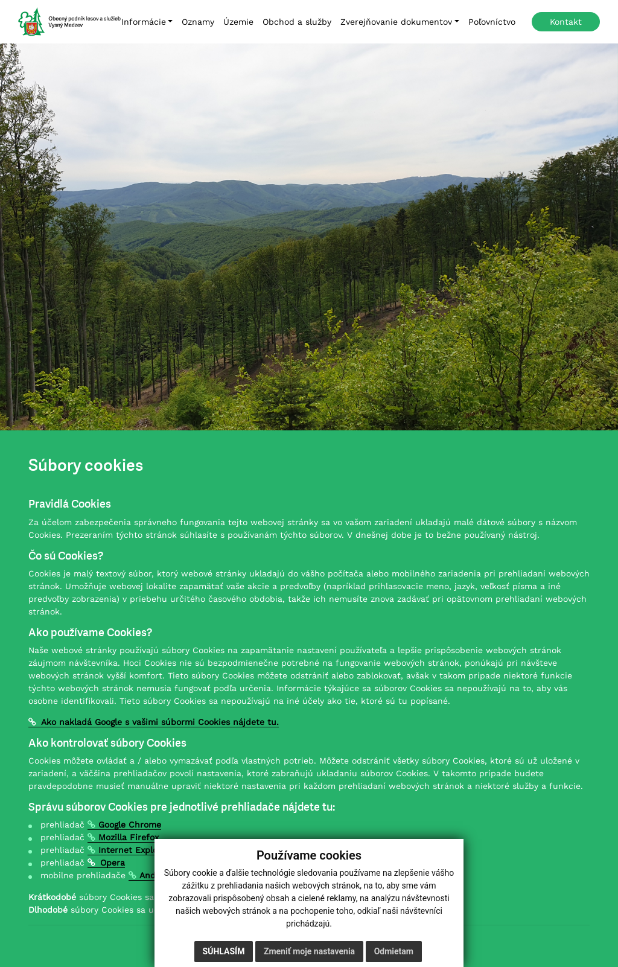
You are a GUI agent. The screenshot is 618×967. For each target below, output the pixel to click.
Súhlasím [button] (224, 951)
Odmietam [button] (393, 951)
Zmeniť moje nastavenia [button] (309, 951)
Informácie (143, 22)
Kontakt (566, 22)
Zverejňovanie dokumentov (396, 22)
